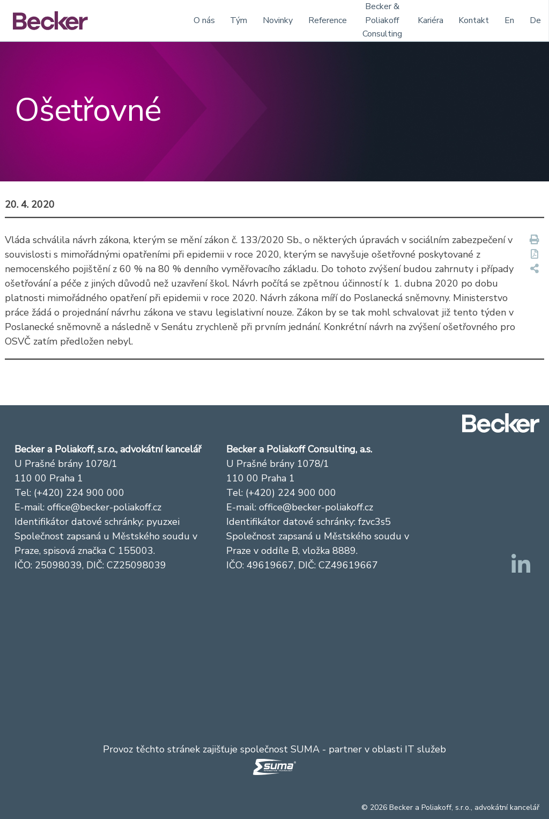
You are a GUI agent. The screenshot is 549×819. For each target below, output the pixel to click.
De (535, 20)
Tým (238, 20)
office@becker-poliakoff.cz (104, 507)
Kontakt (473, 20)
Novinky (278, 20)
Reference (327, 20)
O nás (204, 20)
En (509, 20)
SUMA (305, 749)
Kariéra (430, 20)
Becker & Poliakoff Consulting (382, 20)
